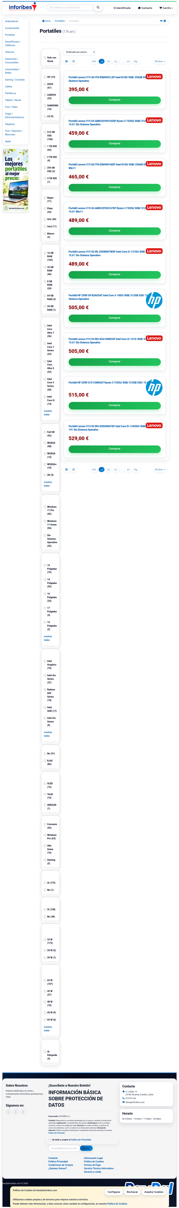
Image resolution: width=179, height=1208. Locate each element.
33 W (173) (48, 941)
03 (115, 61)
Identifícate (122, 8)
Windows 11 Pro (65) (50, 510)
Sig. (136, 61)
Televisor (9, 52)
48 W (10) (48, 1003)
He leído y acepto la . (72, 1139)
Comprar (79, 119)
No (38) (49, 916)
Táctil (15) (48, 796)
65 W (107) (48, 982)
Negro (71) (48, 199)
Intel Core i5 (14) (49, 400)
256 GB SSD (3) (49, 169)
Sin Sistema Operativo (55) (50, 540)
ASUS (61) (48, 86)
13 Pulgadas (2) (50, 626)
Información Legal (93, 1158)
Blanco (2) (49, 235)
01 (101, 61)
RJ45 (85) (48, 762)
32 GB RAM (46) (48, 270)
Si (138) (49, 909)
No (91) (49, 753)
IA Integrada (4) (50, 1055)
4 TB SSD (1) (50, 180)
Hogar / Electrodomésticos (14, 115)
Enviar (86, 1148)
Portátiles (10, 35)
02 (108, 61)
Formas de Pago (92, 1165)
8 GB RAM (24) (48, 285)
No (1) (49, 890)
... (122, 61)
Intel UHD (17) (50, 709)
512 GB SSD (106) (49, 135)
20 (128, 61)
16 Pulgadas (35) (50, 597)
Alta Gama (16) (48, 849)
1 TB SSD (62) (50, 148)
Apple (8, 141)
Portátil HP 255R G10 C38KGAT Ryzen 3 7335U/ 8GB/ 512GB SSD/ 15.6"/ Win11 (114, 235)
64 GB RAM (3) (50, 297)
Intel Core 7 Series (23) (49, 348)
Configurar (114, 1192)
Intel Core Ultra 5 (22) (49, 366)
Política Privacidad (58, 1161)
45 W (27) (48, 993)
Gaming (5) (49, 862)
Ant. (94, 61)
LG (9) (48, 116)
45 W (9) (50, 1012)
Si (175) (49, 882)
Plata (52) (48, 210)
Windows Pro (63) (50, 837)
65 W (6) (50, 1019)
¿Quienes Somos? (57, 1168)
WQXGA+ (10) (50, 466)
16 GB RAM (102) (48, 256)
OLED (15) (48, 785)
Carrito (166, 8)
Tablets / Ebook (13, 100)
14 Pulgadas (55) (50, 583)
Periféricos (10, 93)
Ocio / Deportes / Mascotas (14, 133)
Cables (8, 86)
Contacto (145, 8)
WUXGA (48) (49, 445)
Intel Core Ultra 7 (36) (49, 331)
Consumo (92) (50, 826)
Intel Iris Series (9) (50, 721)
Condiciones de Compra (60, 1165)
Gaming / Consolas (15, 79)
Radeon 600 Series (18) (49, 695)
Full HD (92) (49, 434)
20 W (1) (50, 957)
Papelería (10, 124)
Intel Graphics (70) (50, 664)
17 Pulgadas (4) (50, 611)
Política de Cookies (117, 1203)
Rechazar (132, 1192)
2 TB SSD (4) (50, 159)
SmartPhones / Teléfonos (12, 43)
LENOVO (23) (50, 97)
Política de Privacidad (56, 1133)
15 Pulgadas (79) (50, 569)
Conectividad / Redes (12, 71)
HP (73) (49, 77)
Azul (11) (50, 226)
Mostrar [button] (160, 61)
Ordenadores (11, 21)
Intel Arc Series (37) (50, 679)
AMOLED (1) (50, 807)
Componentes (12, 28)
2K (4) (48, 475)
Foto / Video (11, 107)
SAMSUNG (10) (50, 107)
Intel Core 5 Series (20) (49, 384)
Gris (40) (50, 219)
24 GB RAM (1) (50, 308)
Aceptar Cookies (153, 1192)
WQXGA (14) (49, 455)
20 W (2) (50, 950)
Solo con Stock (50, 59)
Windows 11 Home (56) (50, 524)
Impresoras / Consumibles (11, 61)
